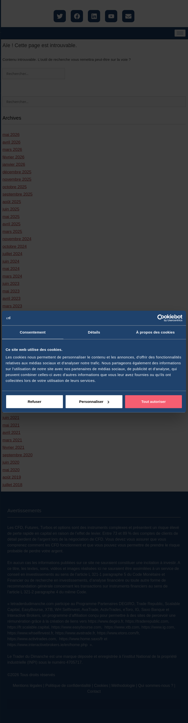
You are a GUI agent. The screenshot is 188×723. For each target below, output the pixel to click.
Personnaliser (94, 401)
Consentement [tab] (33, 332)
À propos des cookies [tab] (155, 332)
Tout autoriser (153, 401)
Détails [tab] (94, 332)
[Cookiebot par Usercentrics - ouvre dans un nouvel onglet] (161, 318)
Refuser (34, 401)
